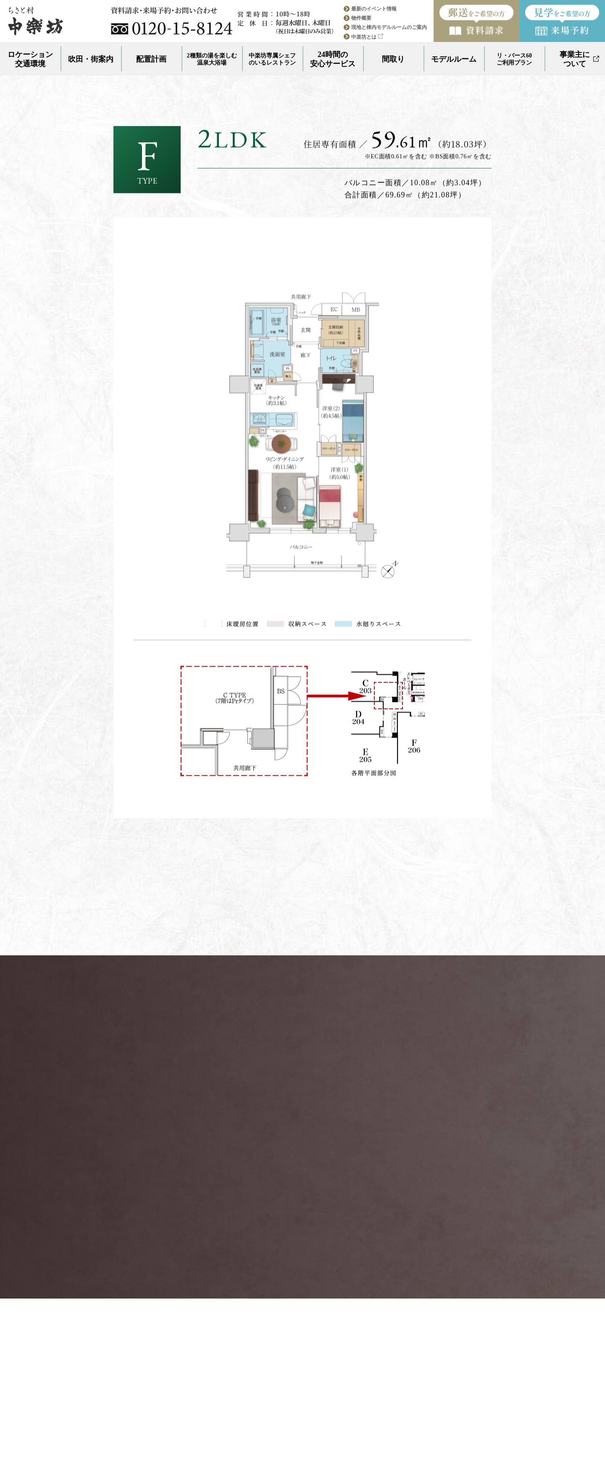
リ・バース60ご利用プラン (514, 59)
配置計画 (151, 59)
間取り (393, 59)
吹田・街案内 (90, 59)
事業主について (579, 59)
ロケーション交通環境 (30, 59)
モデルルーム (453, 59)
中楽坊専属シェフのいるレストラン (272, 59)
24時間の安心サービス (332, 59)
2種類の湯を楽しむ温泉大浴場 (212, 59)
